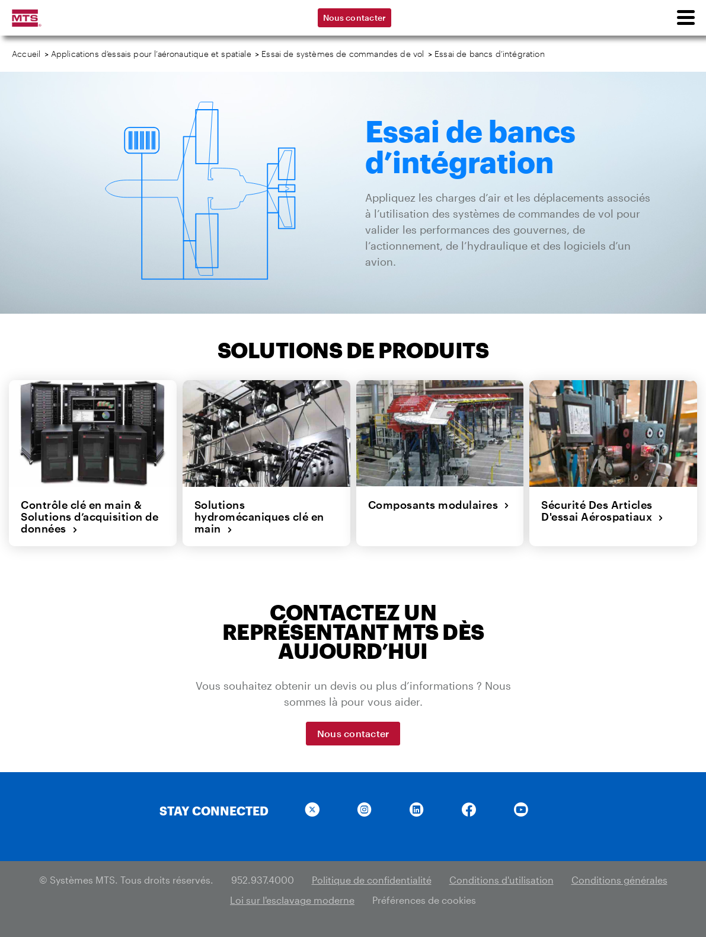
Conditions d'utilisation (501, 879)
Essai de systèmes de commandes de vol (342, 54)
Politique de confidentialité (372, 879)
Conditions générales (619, 879)
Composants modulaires (439, 505)
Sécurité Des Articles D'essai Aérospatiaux (602, 511)
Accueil (26, 54)
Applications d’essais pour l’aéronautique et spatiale (151, 54)
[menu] (685, 18)
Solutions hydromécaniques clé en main (259, 517)
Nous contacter (354, 17)
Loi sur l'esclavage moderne (292, 900)
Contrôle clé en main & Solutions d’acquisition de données (89, 517)
